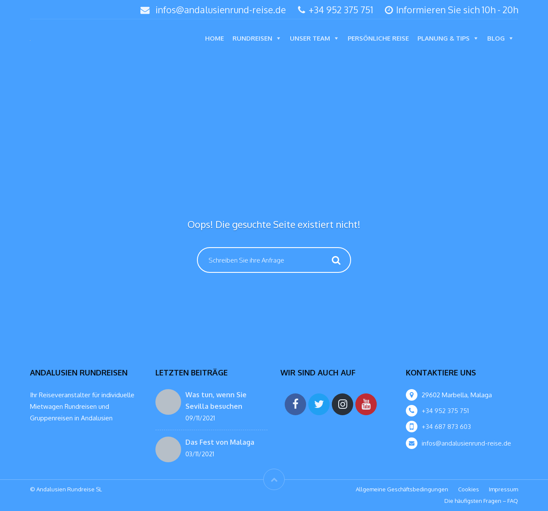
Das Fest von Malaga (219, 442)
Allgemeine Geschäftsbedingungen (402, 489)
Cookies (468, 489)
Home (214, 38)
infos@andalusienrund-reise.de (220, 9)
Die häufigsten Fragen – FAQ (481, 500)
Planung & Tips (443, 38)
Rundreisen (252, 38)
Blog (496, 38)
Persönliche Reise (378, 38)
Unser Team (310, 38)
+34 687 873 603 (446, 426)
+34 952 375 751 (335, 9)
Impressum (503, 489)
